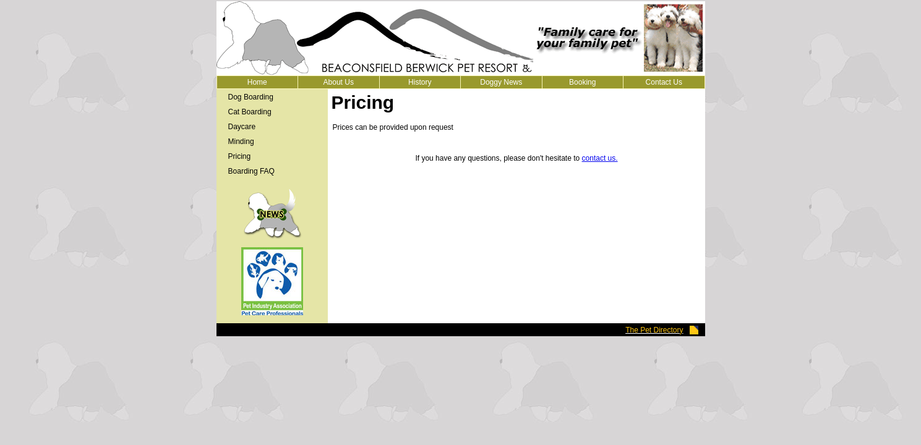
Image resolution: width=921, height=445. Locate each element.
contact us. (600, 158)
